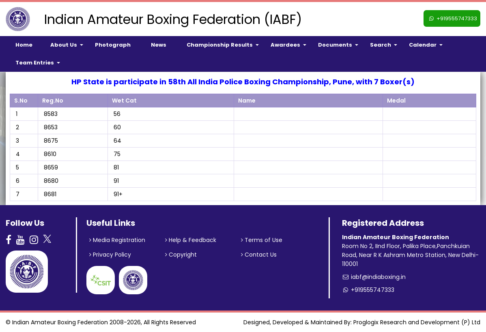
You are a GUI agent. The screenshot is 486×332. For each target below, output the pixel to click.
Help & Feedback (190, 240)
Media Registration (117, 240)
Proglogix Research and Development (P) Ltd (416, 322)
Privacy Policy (110, 255)
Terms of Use (261, 240)
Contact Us (259, 255)
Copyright (181, 255)
